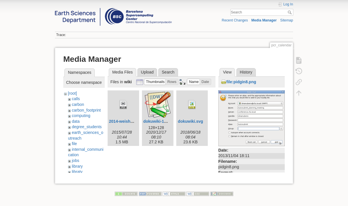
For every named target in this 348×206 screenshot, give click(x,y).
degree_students (87, 126)
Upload (147, 72)
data (76, 121)
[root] (72, 93)
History (246, 72)
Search (290, 12)
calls (76, 98)
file (74, 143)
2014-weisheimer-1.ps (130, 121)
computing (81, 115)
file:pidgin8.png (241, 82)
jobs (75, 160)
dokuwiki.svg (190, 121)
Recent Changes (235, 20)
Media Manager (264, 20)
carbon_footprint (86, 110)
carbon (78, 104)
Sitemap (286, 20)
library (77, 166)
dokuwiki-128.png (160, 121)
